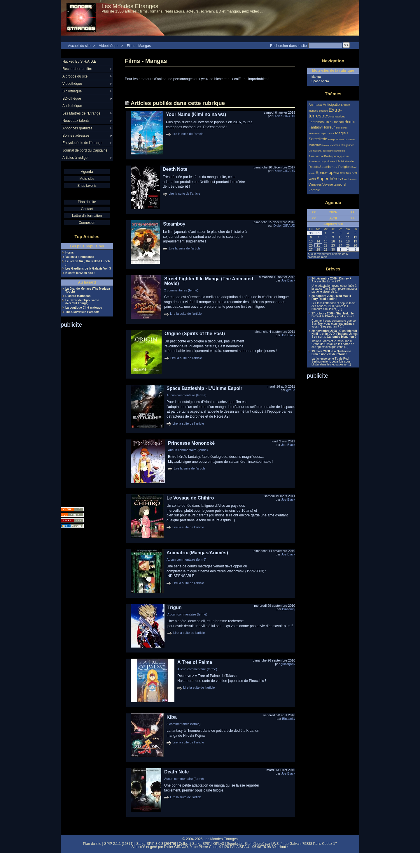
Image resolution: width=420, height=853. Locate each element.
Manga (316, 76)
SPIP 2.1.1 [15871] (119, 844)
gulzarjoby (288, 664)
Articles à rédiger (75, 158)
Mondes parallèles (345, 139)
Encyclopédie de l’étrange (82, 143)
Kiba (172, 717)
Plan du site (87, 202)
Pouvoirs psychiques (322, 161)
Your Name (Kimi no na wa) (196, 114)
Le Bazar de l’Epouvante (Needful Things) (82, 302)
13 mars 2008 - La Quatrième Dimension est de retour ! (331, 353)
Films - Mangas (139, 46)
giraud (290, 390)
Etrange (323, 110)
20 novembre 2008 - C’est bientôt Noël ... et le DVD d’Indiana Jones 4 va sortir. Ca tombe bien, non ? (335, 334)
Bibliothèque (72, 91)
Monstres (315, 145)
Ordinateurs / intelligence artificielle (327, 151)
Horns (69, 252)
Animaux (316, 104)
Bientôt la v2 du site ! (80, 273)
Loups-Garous (326, 133)
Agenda (87, 172)
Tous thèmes (349, 179)
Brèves (333, 268)
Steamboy (174, 223)
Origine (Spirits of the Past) (194, 333)
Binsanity (288, 609)
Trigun (174, 607)
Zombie (314, 190)
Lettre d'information (87, 216)
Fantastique (338, 116)
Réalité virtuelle (345, 161)
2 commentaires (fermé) (181, 290)
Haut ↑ (284, 847)
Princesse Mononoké (191, 443)
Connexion (86, 223)
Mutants (326, 145)
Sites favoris (86, 186)
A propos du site (75, 76)
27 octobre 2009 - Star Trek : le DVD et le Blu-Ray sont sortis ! (333, 315)
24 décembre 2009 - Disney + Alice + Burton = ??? (331, 280)
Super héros (328, 178)
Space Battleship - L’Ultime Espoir (204, 388)
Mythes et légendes (342, 145)
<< (314, 212)
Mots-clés (86, 179)
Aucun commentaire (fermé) (186, 395)
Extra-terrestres (325, 113)
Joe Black (288, 280)
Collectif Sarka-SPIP (195, 844)
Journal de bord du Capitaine (84, 150)
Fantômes (316, 122)
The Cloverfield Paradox (82, 312)
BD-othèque (71, 98)
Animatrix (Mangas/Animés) (197, 552)
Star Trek (345, 173)
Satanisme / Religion (335, 166)
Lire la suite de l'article (188, 134)
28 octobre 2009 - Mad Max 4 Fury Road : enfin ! (331, 297)
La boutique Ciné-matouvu (83, 307)
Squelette (234, 844)
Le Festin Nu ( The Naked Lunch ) (87, 263)
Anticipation (332, 105)
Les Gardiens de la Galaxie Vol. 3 (88, 268)
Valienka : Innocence (79, 257)
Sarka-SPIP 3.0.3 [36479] (156, 844)
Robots (313, 166)
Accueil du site (79, 46)
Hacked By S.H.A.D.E (79, 61)
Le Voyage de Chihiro (190, 497)
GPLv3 (218, 844)
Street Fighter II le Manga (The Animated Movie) (208, 281)
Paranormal (316, 156)
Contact (87, 209)
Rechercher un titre (77, 69)
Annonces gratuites (77, 128)
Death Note (175, 169)
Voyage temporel (334, 184)
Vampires (315, 184)
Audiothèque (72, 106)
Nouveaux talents (76, 121)
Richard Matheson (78, 296)
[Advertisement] (84, 415)
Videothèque (108, 46)
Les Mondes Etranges (130, 6)
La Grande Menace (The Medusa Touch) (87, 290)
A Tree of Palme (194, 662)
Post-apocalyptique (336, 156)
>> (353, 212)
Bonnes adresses (76, 135)
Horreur (328, 127)
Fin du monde (334, 122)
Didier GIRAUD (284, 116)
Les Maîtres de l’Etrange (81, 113)
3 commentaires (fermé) (184, 724)
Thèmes (333, 93)
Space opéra (320, 81)
